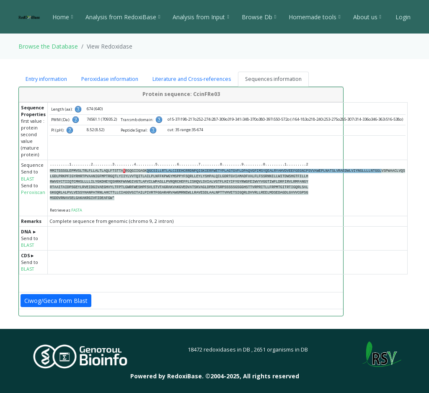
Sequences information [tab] (273, 79)
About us (367, 17)
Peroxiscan (33, 192)
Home (62, 17)
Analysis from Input (201, 17)
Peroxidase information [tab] (109, 79)
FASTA (76, 210)
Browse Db (259, 17)
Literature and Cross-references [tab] (191, 79)
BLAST (27, 179)
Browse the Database (48, 46)
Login (402, 17)
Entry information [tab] (46, 79)
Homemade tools (314, 17)
